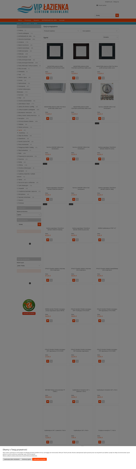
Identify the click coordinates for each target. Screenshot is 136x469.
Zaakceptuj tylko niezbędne (12, 459)
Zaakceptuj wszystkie (39, 459)
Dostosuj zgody (26, 459)
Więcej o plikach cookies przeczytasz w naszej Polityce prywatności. (20, 455)
